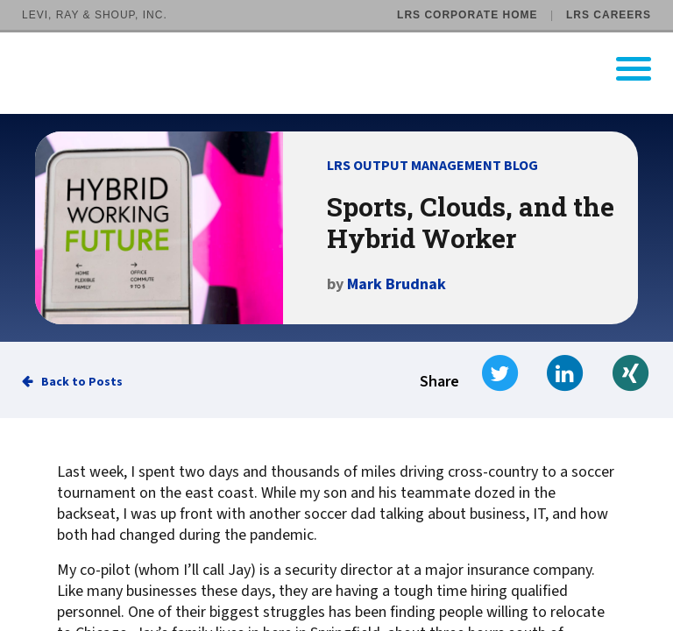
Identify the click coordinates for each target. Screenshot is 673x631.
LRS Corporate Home (467, 15)
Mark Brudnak (396, 284)
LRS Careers (608, 15)
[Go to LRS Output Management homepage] (347, 68)
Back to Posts (82, 382)
